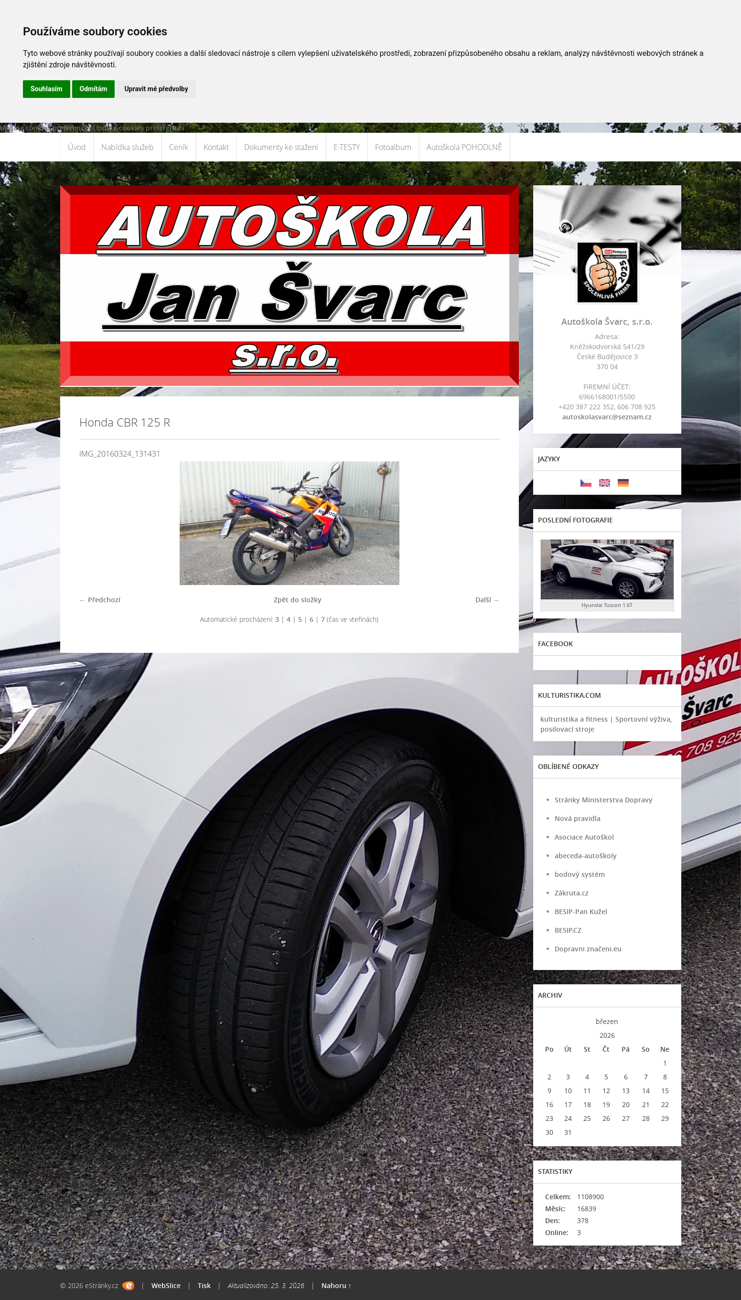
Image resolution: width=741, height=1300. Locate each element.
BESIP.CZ (568, 930)
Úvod (77, 147)
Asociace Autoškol (584, 837)
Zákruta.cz (572, 892)
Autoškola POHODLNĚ (464, 147)
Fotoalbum (393, 147)
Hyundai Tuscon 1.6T (607, 604)
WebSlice (166, 1285)
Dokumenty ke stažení (281, 147)
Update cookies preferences (45, 127)
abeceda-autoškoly (586, 855)
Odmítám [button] (93, 89)
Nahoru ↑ (337, 1285)
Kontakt (216, 147)
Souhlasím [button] (47, 89)
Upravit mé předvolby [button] (156, 89)
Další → (487, 599)
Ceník (178, 147)
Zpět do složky (298, 599)
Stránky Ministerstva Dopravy (604, 799)
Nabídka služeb (127, 147)
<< (549, 1021)
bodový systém (580, 874)
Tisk (204, 1285)
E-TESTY (346, 147)
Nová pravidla (578, 818)
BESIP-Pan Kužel (581, 911)
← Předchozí (99, 599)
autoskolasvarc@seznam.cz (607, 416)
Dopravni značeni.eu (588, 948)
